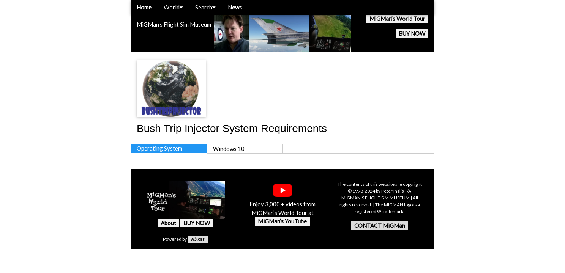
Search (205, 7)
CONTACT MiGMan (379, 225)
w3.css (198, 239)
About (168, 223)
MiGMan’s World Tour (397, 18)
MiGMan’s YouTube (282, 221)
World (173, 7)
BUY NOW (412, 33)
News (235, 7)
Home (144, 7)
